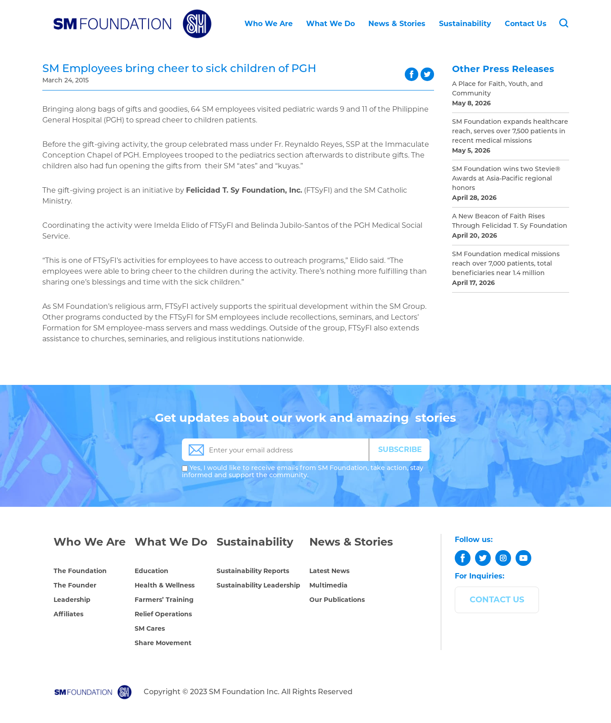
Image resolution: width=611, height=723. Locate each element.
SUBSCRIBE (400, 449)
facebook (411, 74)
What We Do (330, 23)
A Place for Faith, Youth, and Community (497, 89)
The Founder (75, 585)
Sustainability (465, 23)
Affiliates (68, 614)
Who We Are (268, 23)
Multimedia (328, 585)
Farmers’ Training (164, 600)
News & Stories (396, 23)
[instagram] (503, 558)
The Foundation (80, 571)
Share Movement (163, 643)
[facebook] (463, 558)
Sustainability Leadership (258, 585)
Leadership (72, 600)
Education (151, 571)
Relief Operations (163, 614)
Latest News (329, 571)
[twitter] (483, 558)
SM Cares (150, 628)
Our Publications (337, 600)
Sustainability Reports (253, 571)
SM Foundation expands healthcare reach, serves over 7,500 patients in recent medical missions (510, 132)
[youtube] (523, 558)
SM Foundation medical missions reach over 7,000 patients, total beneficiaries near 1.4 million (506, 264)
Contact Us (526, 23)
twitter (427, 74)
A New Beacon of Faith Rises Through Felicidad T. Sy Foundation (509, 221)
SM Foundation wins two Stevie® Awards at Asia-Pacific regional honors (506, 179)
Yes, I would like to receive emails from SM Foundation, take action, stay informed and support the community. (302, 472)
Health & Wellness (165, 585)
